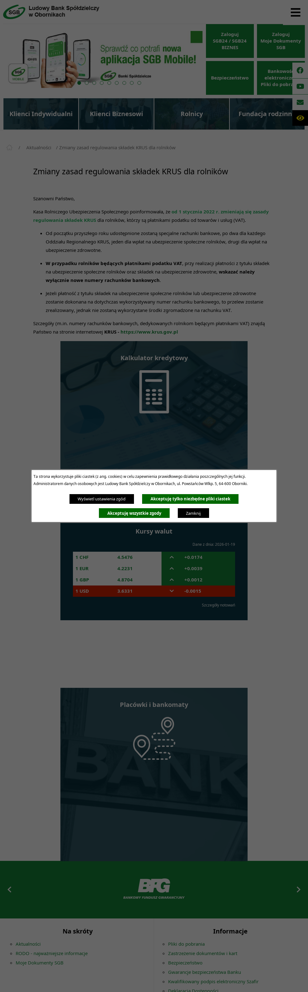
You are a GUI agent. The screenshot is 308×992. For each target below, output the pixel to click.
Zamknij (193, 513)
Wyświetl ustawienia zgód (102, 499)
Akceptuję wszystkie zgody (134, 513)
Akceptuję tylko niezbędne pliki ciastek (190, 499)
